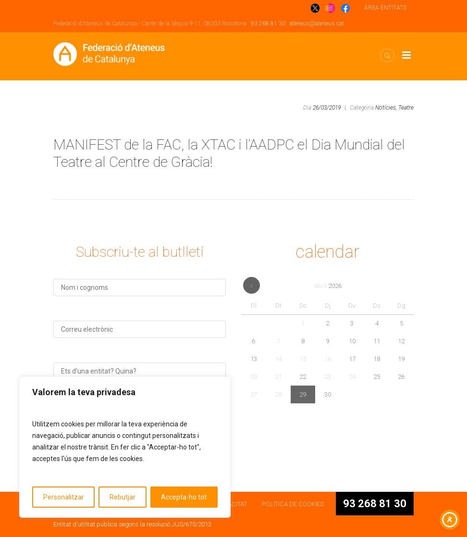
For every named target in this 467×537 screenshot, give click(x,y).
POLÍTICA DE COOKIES (293, 504)
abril (328, 285)
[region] (125, 447)
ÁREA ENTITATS (385, 7)
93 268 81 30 (268, 23)
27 (253, 394)
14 (278, 358)
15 (302, 358)
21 (278, 376)
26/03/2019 (327, 107)
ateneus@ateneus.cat (317, 23)
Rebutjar (122, 497)
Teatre (406, 107)
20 (253, 376)
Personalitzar (63, 497)
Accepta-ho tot (184, 497)
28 (278, 394)
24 (352, 376)
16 (327, 358)
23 (327, 376)
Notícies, (386, 107)
